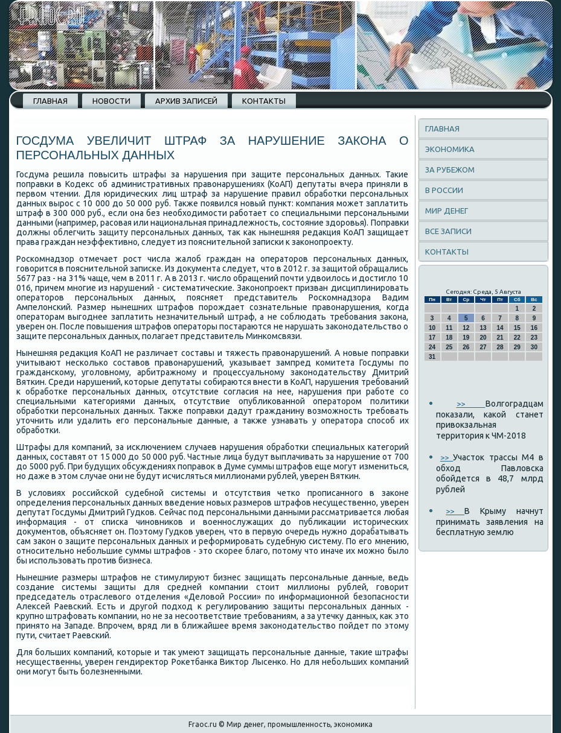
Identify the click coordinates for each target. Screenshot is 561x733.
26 (466, 347)
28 (500, 347)
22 (517, 337)
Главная (50, 101)
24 (432, 347)
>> (471, 403)
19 (466, 337)
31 (432, 357)
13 (482, 328)
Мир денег (446, 210)
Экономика (450, 149)
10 (432, 328)
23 (534, 337)
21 (500, 337)
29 (517, 347)
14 (500, 328)
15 (517, 328)
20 (482, 337)
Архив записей (186, 101)
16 (534, 328)
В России (444, 190)
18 (449, 337)
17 (432, 337)
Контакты (264, 101)
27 (482, 347)
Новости (111, 101)
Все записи (448, 231)
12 (466, 328)
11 (449, 328)
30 (534, 347)
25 (449, 347)
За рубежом (450, 169)
